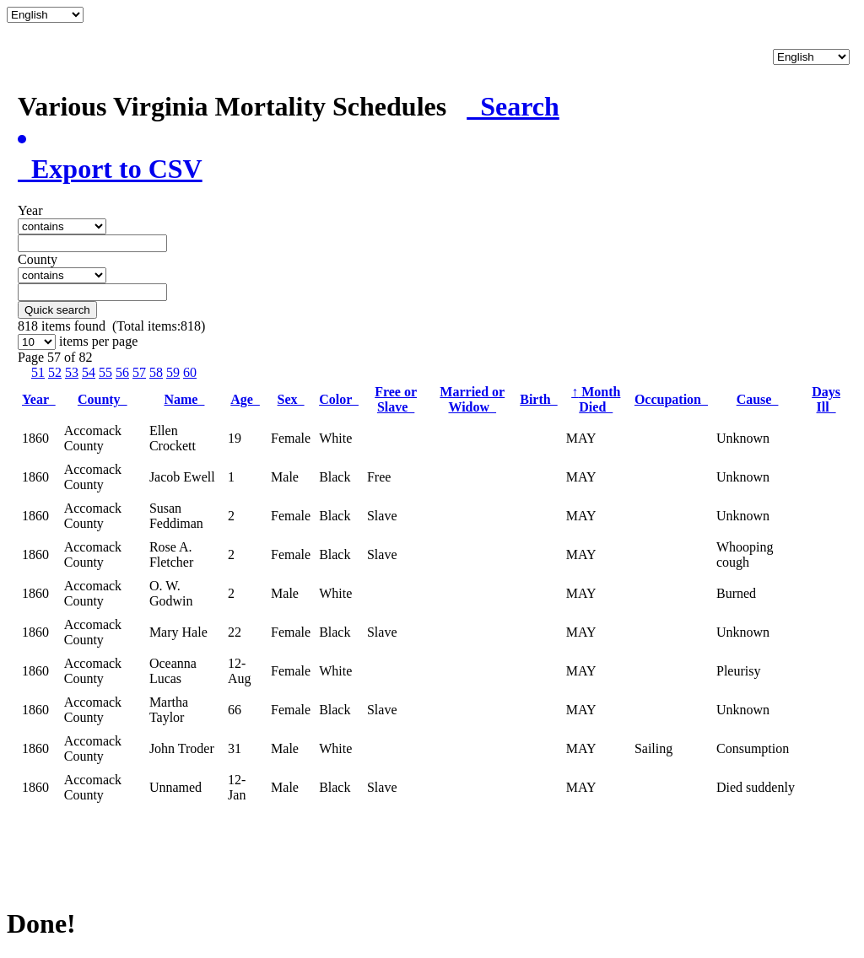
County (102, 399)
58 (156, 372)
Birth (538, 399)
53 (71, 372)
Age (245, 399)
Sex (291, 399)
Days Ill (826, 399)
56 (122, 372)
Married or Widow (472, 399)
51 (38, 372)
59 (173, 372)
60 (190, 372)
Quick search (57, 310)
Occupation (671, 399)
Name (184, 399)
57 (139, 372)
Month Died (595, 399)
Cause (758, 399)
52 (55, 372)
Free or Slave (396, 399)
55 (105, 372)
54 (88, 372)
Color (339, 399)
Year (39, 399)
